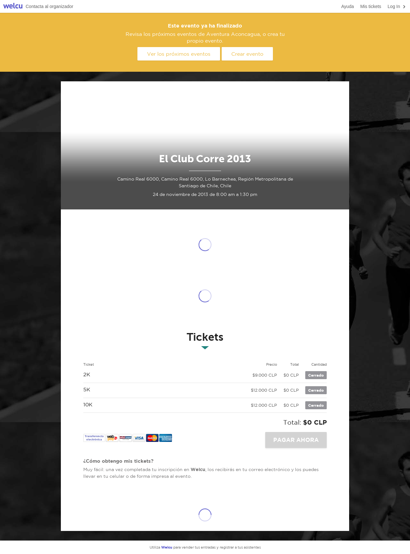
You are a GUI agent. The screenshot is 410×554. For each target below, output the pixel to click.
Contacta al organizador (49, 6)
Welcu (12, 6)
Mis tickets (370, 6)
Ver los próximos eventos (178, 54)
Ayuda (347, 6)
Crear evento (247, 54)
